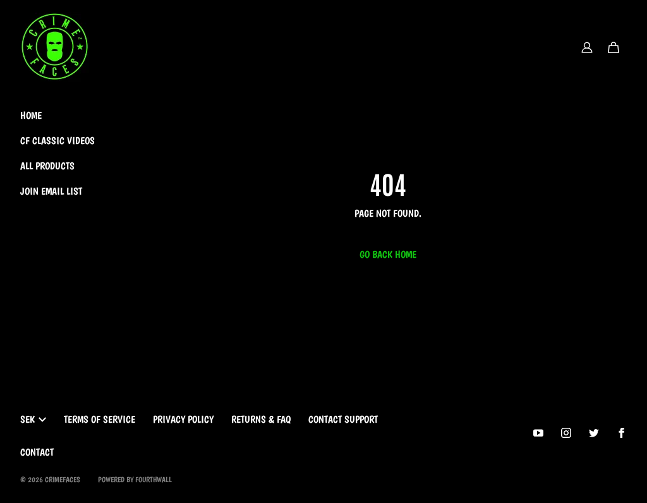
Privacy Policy (183, 419)
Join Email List (51, 191)
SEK (33, 419)
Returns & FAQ (261, 419)
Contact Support (343, 419)
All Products (47, 166)
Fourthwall (153, 479)
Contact (37, 452)
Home (31, 115)
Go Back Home (388, 254)
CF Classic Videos (57, 141)
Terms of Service (99, 419)
